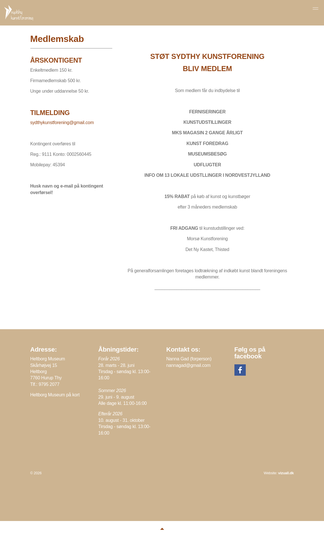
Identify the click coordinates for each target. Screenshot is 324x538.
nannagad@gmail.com (188, 365)
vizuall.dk (286, 473)
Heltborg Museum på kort (55, 394)
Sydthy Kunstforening (19, 13)
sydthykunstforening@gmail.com (62, 122)
